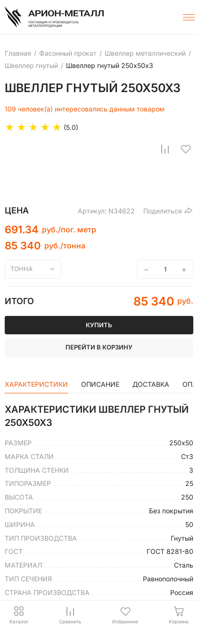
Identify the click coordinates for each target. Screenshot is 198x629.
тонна (21, 268)
